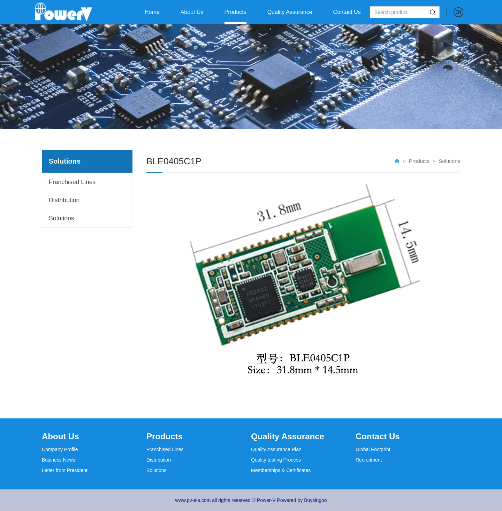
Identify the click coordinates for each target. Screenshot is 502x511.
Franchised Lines (73, 182)
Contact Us (378, 436)
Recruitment (369, 460)
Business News (58, 460)
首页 (397, 161)
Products (419, 161)
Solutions (62, 220)
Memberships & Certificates (281, 470)
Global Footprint (373, 449)
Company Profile (60, 449)
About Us (60, 436)
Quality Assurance (287, 436)
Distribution (65, 201)
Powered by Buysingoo (302, 500)
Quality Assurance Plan (276, 449)
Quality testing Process (276, 460)
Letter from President (65, 470)
